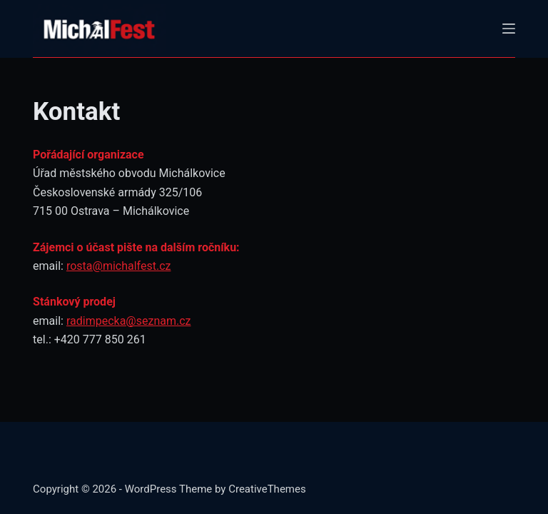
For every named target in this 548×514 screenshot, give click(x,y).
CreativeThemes (267, 489)
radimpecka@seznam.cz (128, 321)
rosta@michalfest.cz (118, 266)
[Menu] (508, 28)
